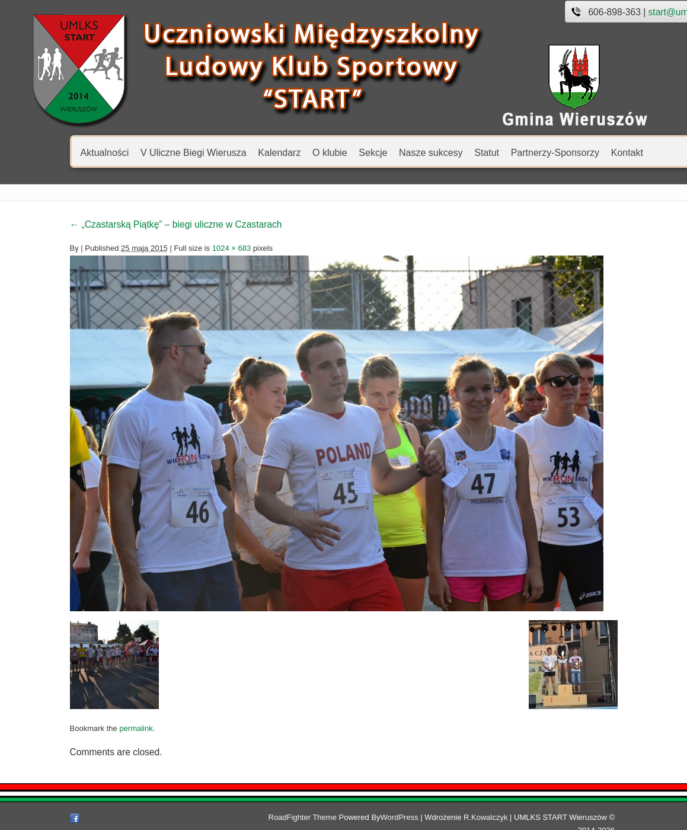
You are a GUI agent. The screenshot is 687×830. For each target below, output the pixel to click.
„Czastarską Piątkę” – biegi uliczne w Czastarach (122, 224)
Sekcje (319, 152)
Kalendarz (225, 152)
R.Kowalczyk (497, 817)
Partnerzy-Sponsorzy (501, 152)
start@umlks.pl (625, 12)
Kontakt (573, 152)
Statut (433, 152)
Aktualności (51, 152)
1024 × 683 (177, 248)
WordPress (411, 817)
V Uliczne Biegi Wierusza (140, 152)
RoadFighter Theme (314, 817)
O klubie (275, 152)
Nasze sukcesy (377, 152)
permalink (82, 728)
